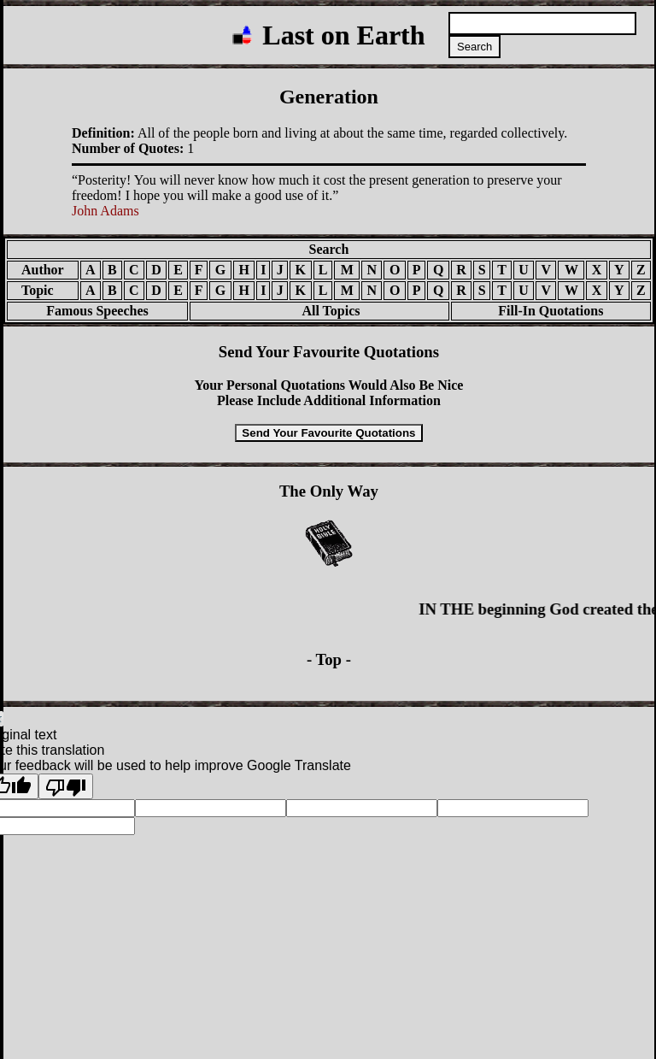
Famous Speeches (97, 310)
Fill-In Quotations (550, 310)
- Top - (329, 659)
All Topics (319, 310)
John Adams (105, 210)
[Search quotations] (542, 23)
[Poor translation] (65, 786)
